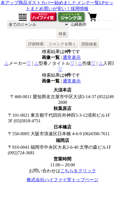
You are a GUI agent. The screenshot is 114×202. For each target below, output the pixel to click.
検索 (62, 33)
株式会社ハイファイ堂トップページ (62, 179)
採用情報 (80, 8)
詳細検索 (36, 44)
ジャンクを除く (62, 44)
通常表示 (72, 57)
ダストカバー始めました (52, 2)
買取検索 (89, 44)
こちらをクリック (78, 170)
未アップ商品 (14, 2)
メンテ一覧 (88, 2)
